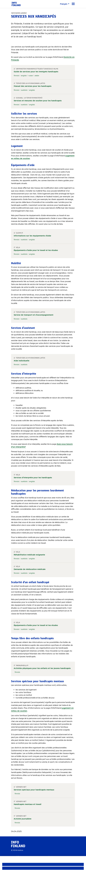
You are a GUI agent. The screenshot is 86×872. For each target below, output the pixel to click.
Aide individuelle (21, 361)
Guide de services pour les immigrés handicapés (36, 72)
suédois (24, 90)
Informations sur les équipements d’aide (32, 236)
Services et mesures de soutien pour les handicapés (38, 101)
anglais (24, 76)
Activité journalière (22, 819)
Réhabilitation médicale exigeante (29, 555)
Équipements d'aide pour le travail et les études (36, 250)
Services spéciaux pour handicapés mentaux (34, 790)
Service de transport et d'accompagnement (33, 315)
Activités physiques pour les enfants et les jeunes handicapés (42, 668)
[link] (16, 4)
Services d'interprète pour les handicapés (33, 478)
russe (30, 76)
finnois (16, 76)
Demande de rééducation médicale (29, 569)
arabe (37, 76)
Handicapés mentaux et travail (27, 804)
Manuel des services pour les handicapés (32, 86)
